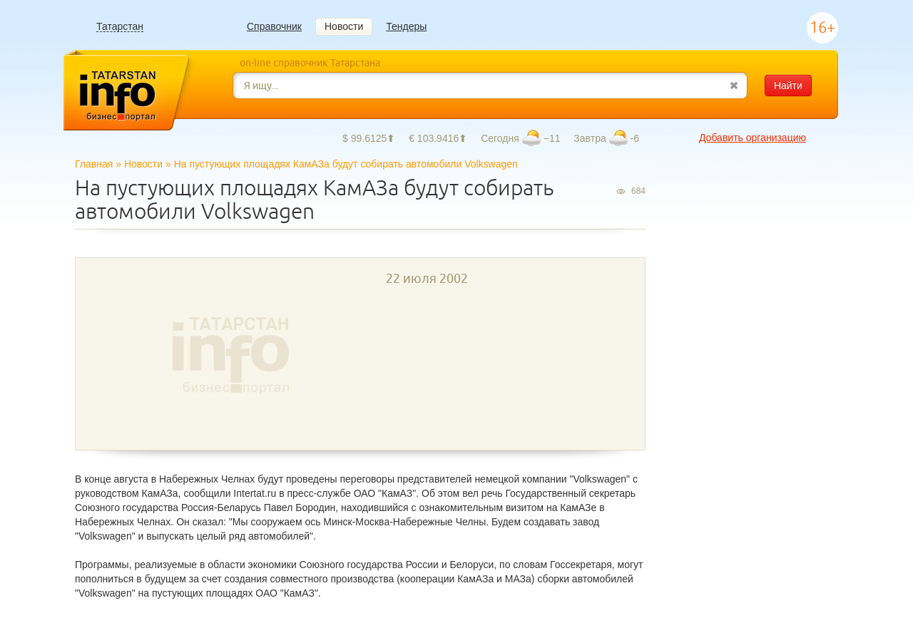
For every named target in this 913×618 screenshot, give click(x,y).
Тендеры (406, 26)
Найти (788, 85)
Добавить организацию (752, 137)
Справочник (274, 26)
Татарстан (119, 26)
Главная (94, 164)
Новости (344, 26)
